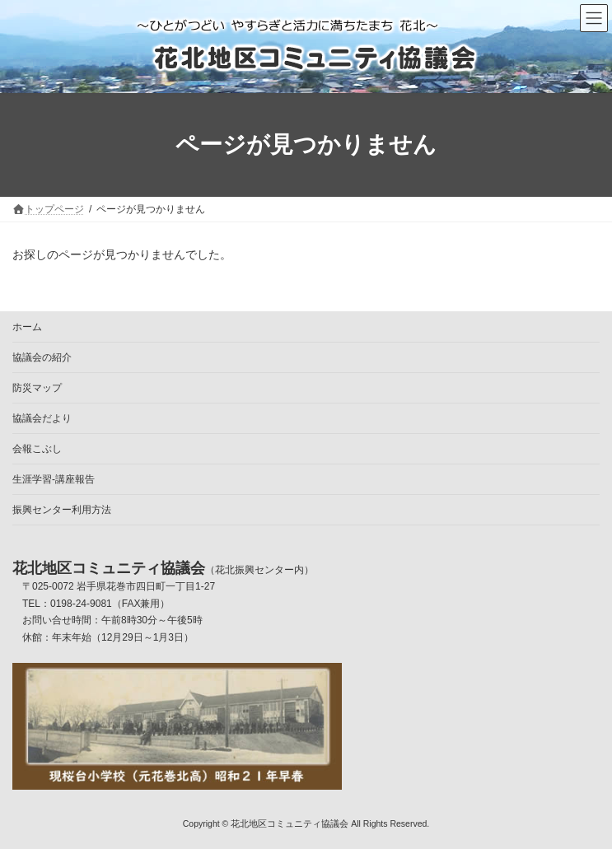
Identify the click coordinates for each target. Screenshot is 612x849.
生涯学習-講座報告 (53, 479)
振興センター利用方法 (61, 509)
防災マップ (37, 388)
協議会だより (42, 418)
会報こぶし (37, 449)
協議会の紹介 (42, 357)
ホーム (27, 327)
